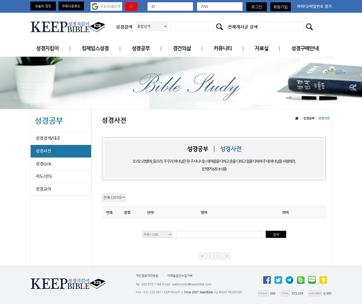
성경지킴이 (47, 48)
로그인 (256, 7)
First (202, 256)
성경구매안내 (304, 48)
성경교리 (43, 189)
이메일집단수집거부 (179, 275)
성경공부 (141, 48)
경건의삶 (182, 48)
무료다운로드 (71, 6)
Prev (210, 256)
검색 (276, 234)
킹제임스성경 (95, 48)
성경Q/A (43, 163)
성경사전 (43, 151)
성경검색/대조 (48, 138)
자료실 (261, 48)
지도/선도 (44, 176)
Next (217, 256)
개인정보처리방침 (147, 275)
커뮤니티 (223, 48)
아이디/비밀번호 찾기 (314, 6)
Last (226, 256)
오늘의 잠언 (43, 6)
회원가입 (280, 7)
